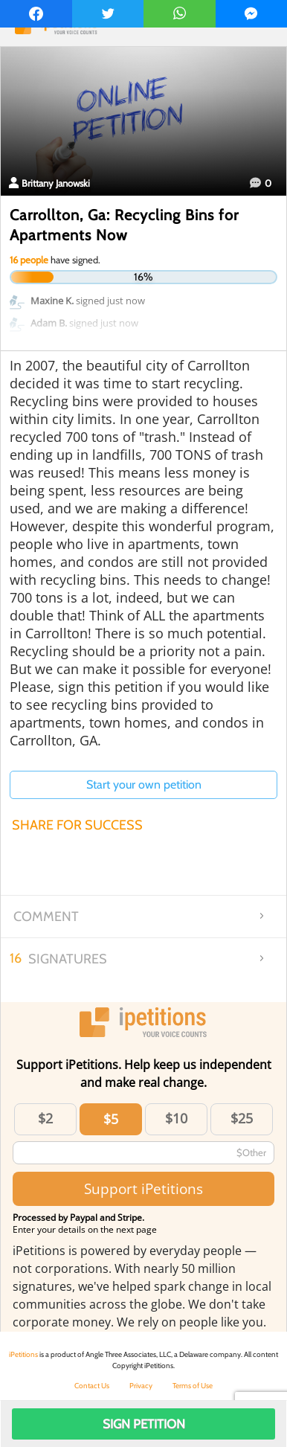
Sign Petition (144, 1423)
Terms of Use (192, 1385)
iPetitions (23, 1354)
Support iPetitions (143, 1188)
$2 (45, 1118)
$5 (110, 1119)
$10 (176, 1118)
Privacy (140, 1385)
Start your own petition (143, 784)
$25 (241, 1118)
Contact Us (91, 1385)
